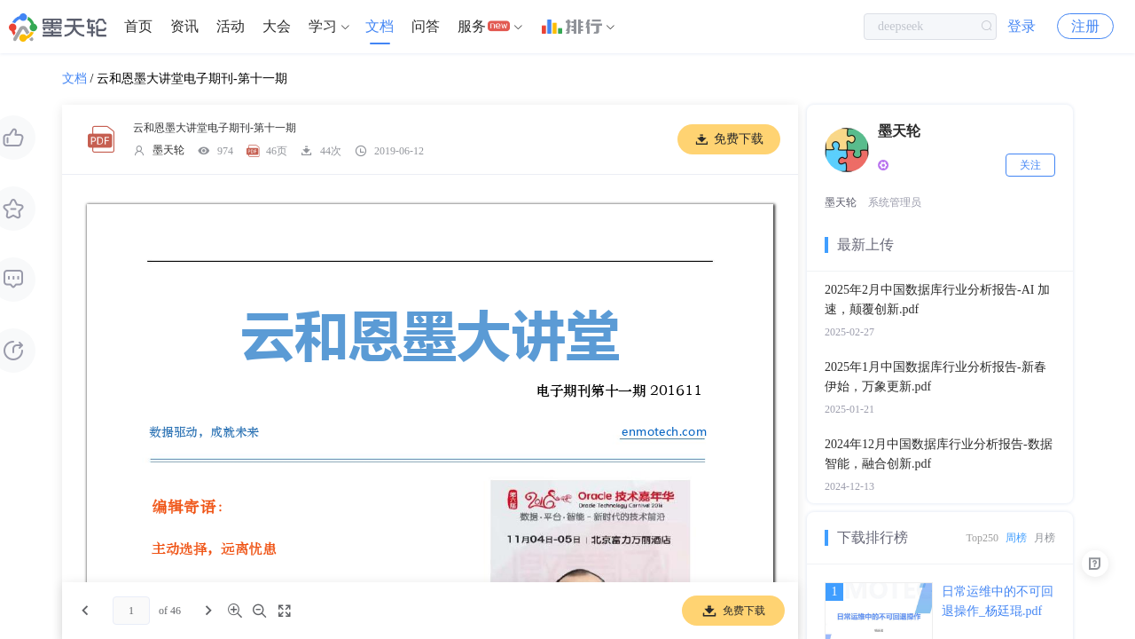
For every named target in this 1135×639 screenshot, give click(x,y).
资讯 (184, 26)
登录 (1021, 26)
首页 (138, 26)
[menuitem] (138, 26)
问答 (425, 26)
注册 (1085, 26)
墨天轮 (168, 150)
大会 (276, 26)
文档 (379, 26)
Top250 (983, 538)
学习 (323, 26)
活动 (230, 26)
